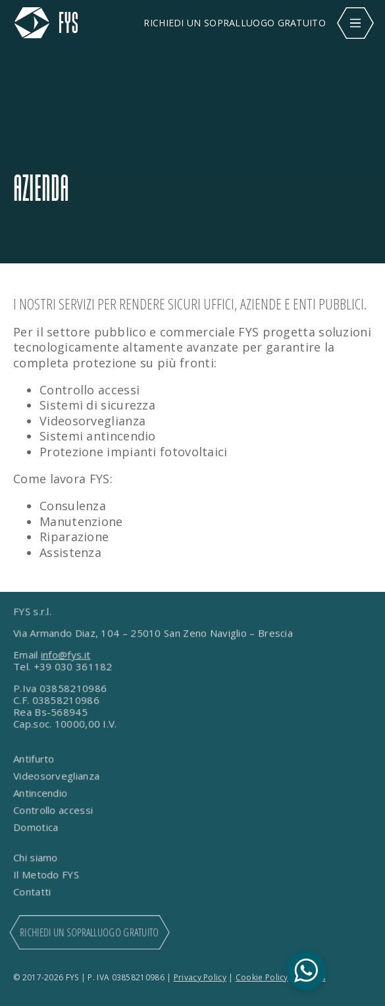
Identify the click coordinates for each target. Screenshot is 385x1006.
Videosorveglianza (57, 776)
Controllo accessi (53, 810)
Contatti (33, 892)
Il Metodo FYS (47, 875)
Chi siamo (36, 857)
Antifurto (34, 759)
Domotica (36, 827)
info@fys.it (66, 655)
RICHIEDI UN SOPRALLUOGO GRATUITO (234, 22)
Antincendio (41, 793)
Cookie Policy (262, 977)
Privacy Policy (200, 977)
